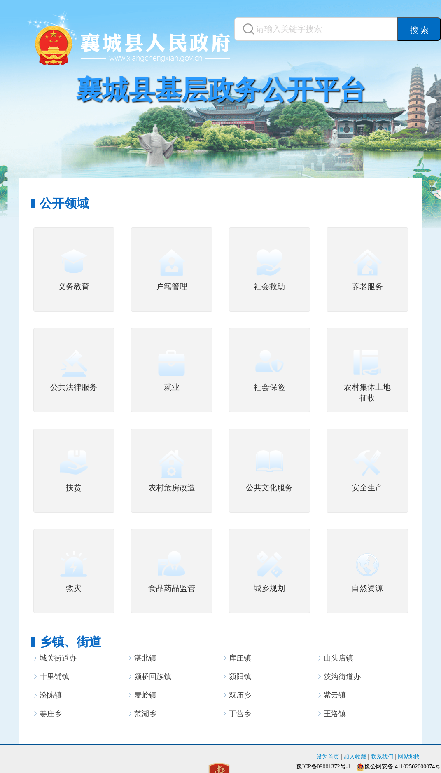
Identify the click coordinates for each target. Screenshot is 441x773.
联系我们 (382, 757)
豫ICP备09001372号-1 (323, 767)
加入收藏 (354, 757)
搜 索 (419, 30)
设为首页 (327, 757)
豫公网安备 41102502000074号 (402, 767)
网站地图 (409, 757)
